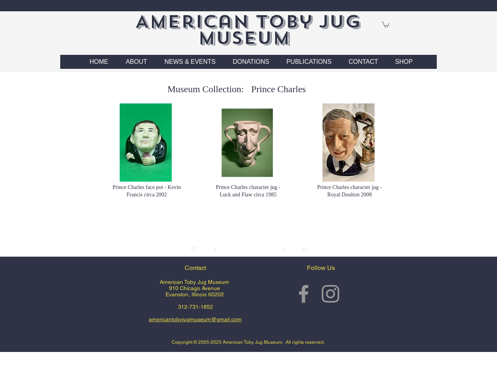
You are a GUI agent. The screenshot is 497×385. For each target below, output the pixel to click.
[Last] (304, 249)
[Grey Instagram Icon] (330, 294)
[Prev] (215, 249)
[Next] (282, 249)
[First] (194, 249)
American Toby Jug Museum (248, 30)
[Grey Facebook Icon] (304, 294)
